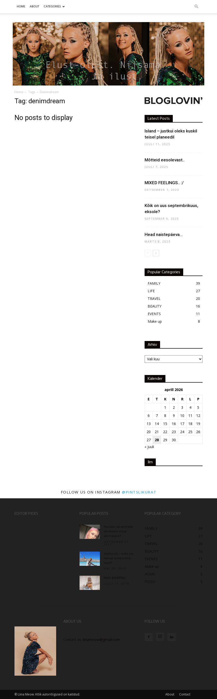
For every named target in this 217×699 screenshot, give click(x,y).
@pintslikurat (139, 492)
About (169, 694)
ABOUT (34, 6)
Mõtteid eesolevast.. (164, 159)
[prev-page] (148, 253)
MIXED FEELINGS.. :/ (164, 182)
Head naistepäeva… (164, 234)
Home (21, 6)
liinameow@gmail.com (101, 639)
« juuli (149, 446)
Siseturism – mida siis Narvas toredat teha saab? (118, 558)
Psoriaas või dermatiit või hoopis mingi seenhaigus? (118, 531)
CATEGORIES (54, 6)
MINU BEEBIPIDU (115, 578)
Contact (184, 694)
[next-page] (156, 253)
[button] (196, 6)
